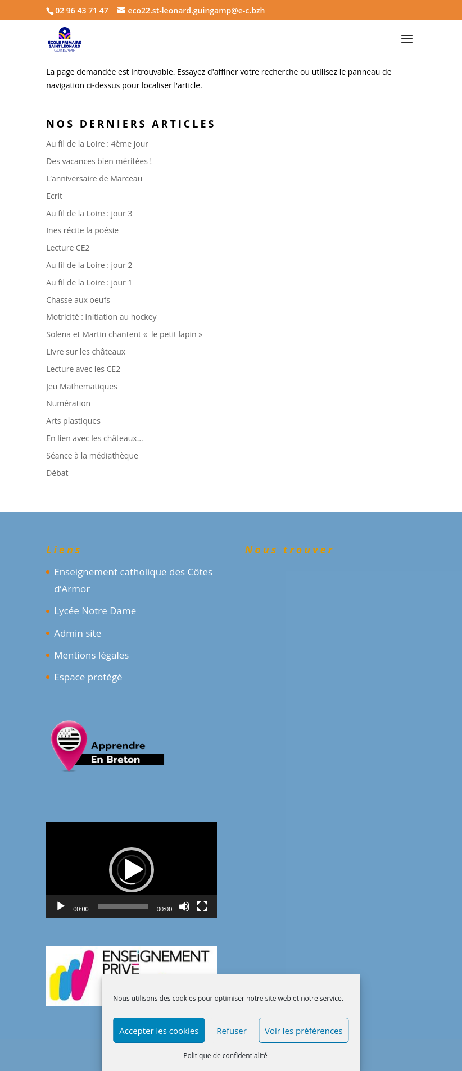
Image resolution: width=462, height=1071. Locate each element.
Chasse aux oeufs (78, 299)
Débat (57, 473)
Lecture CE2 (67, 247)
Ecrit (54, 195)
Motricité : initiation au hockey (101, 316)
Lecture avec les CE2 (83, 369)
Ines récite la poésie (82, 230)
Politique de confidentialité (225, 1055)
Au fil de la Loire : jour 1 (89, 282)
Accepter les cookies (158, 1030)
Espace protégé (88, 676)
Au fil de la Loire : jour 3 (89, 213)
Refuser (231, 1030)
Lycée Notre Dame (95, 610)
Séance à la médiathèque (92, 455)
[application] (131, 870)
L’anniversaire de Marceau (94, 178)
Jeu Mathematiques (81, 386)
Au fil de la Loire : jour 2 (89, 265)
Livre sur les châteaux (85, 351)
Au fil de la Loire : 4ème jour (97, 143)
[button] (131, 869)
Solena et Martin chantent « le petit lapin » (124, 334)
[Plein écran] (202, 906)
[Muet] (184, 906)
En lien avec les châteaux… (94, 438)
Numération (68, 403)
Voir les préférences (304, 1030)
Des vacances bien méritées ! (99, 161)
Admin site (77, 633)
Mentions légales (91, 654)
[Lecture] (60, 906)
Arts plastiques (73, 420)
